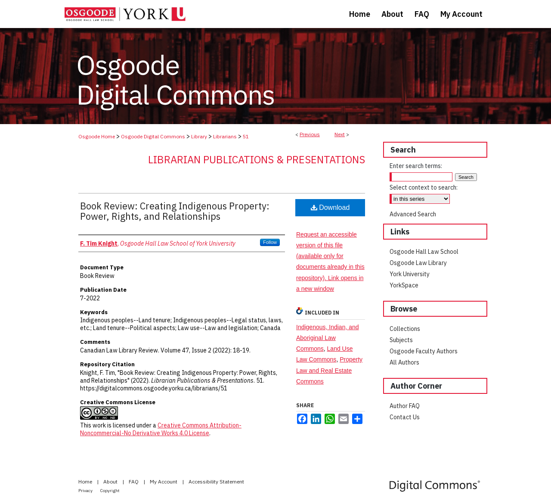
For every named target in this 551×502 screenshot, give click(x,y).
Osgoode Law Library (418, 263)
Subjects (401, 340)
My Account (164, 481)
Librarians (225, 136)
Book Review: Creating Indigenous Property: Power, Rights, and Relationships (174, 211)
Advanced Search (413, 214)
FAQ (134, 481)
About (111, 481)
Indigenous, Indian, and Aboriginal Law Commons (327, 338)
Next (339, 134)
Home (85, 481)
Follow (270, 242)
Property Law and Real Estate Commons (329, 370)
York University (410, 274)
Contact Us (405, 417)
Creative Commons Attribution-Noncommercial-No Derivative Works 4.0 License (160, 429)
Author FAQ (405, 406)
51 (246, 136)
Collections (405, 329)
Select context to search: (424, 187)
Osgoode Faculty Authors (424, 351)
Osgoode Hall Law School (424, 252)
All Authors (404, 362)
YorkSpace (404, 285)
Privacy (85, 490)
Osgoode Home (96, 136)
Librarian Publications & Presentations (256, 159)
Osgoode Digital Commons (153, 136)
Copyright (110, 490)
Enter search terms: (416, 166)
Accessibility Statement (216, 481)
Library (199, 136)
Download (330, 207)
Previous (310, 134)
